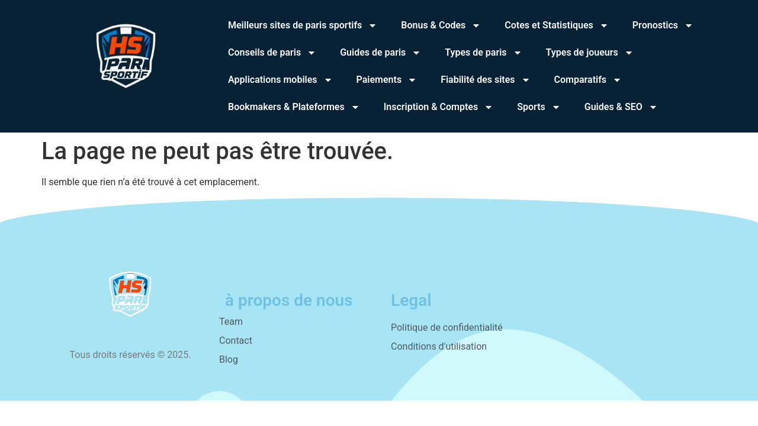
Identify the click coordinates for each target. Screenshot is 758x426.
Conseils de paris (272, 52)
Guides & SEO (621, 107)
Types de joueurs (590, 52)
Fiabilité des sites (485, 80)
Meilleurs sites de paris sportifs (302, 25)
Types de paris (483, 52)
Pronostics (662, 25)
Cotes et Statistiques (557, 25)
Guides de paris (380, 52)
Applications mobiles (280, 80)
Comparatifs (588, 80)
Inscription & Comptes (439, 107)
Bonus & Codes (441, 25)
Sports (539, 107)
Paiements (386, 80)
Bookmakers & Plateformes (294, 107)
